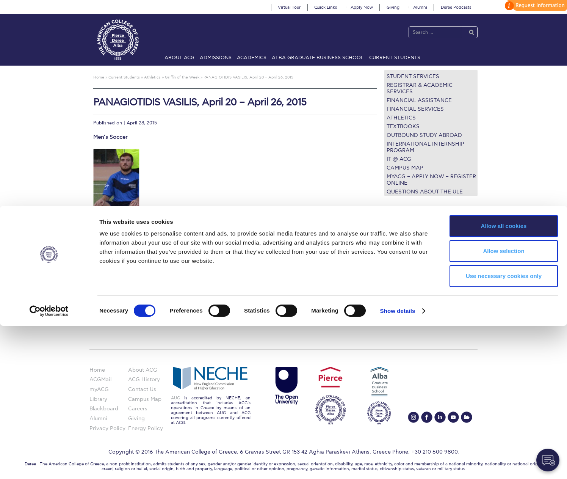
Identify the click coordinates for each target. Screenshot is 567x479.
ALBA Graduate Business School (318, 58)
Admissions (216, 58)
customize (535, 5)
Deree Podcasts (456, 7)
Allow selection (503, 404)
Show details (397, 464)
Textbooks (403, 126)
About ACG (179, 58)
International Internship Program (425, 147)
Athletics (401, 118)
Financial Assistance (419, 100)
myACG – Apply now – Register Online (431, 179)
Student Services (413, 76)
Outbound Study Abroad (424, 135)
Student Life (399, 294)
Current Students (394, 58)
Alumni (420, 7)
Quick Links (325, 7)
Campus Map (405, 168)
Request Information (410, 303)
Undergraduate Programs (416, 239)
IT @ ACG (399, 159)
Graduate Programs (409, 248)
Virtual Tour (289, 7)
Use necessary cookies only (504, 429)
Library (393, 266)
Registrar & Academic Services (420, 88)
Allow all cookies (504, 379)
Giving (393, 7)
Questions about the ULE (425, 191)
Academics (251, 58)
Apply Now (362, 7)
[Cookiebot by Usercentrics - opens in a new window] (49, 464)
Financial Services (415, 109)
